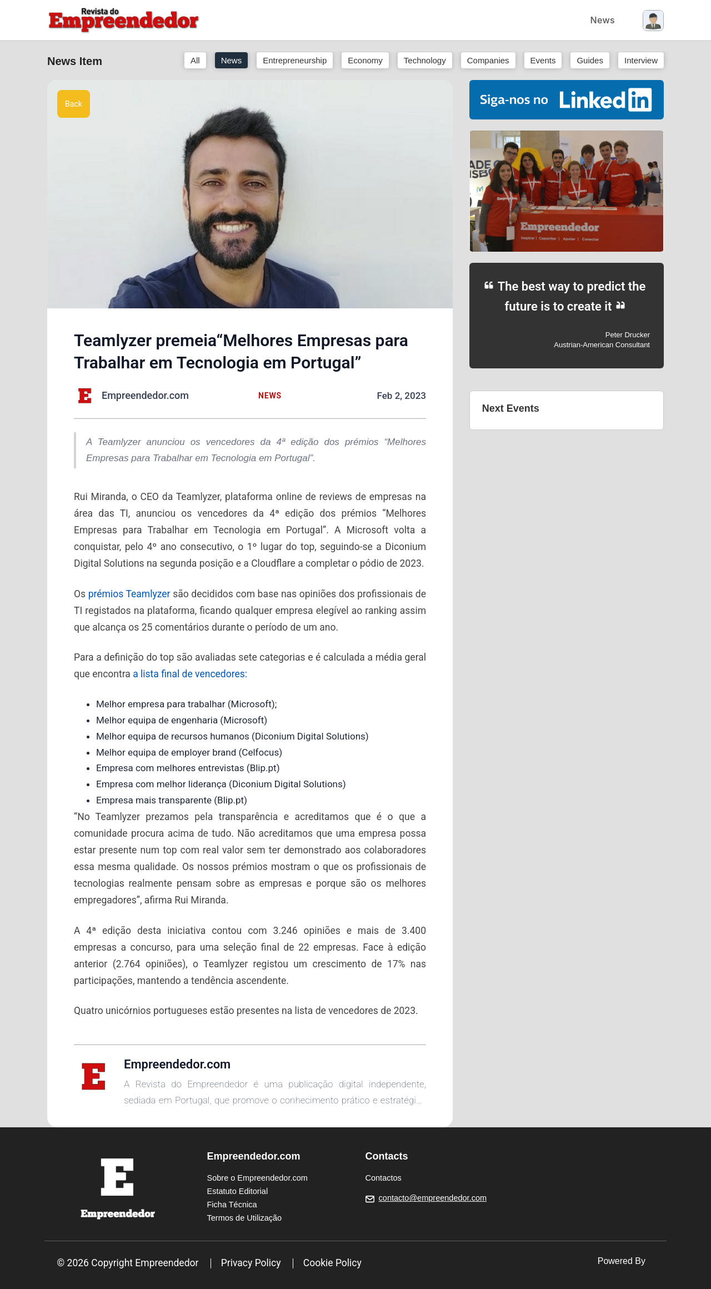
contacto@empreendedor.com (433, 1197)
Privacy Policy (251, 1262)
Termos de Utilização (244, 1217)
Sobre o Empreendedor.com (257, 1177)
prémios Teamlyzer (129, 593)
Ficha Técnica (232, 1204)
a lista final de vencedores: (190, 674)
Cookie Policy (332, 1262)
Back (73, 103)
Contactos (383, 1177)
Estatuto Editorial (237, 1191)
